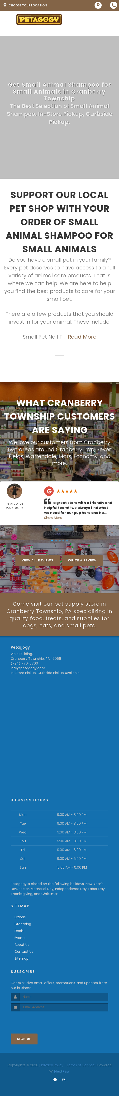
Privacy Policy (52, 1065)
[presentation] (36, 1020)
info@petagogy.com (28, 668)
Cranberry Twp (75, 449)
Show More (53, 517)
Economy (86, 455)
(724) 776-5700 (24, 663)
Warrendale (41, 455)
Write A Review (82, 560)
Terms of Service (80, 1065)
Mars (65, 455)
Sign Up (24, 1039)
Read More (82, 336)
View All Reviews (37, 560)
